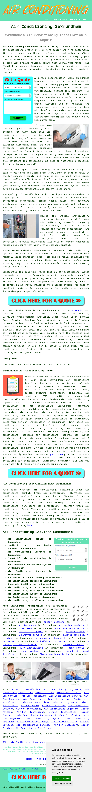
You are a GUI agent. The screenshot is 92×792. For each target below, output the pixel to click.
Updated (35, 769)
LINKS (54, 19)
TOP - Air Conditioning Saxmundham (24, 742)
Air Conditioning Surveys (65, 696)
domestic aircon (71, 403)
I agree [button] (56, 779)
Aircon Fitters (44, 693)
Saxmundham (77, 310)
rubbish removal (73, 645)
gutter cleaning (54, 622)
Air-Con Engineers (65, 702)
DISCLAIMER (83, 19)
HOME (47, 19)
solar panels (75, 648)
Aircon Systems (30, 705)
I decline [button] (66, 779)
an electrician (75, 632)
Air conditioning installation (21, 310)
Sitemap (5, 769)
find (13, 490)
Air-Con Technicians (34, 696)
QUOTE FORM (56, 454)
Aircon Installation (69, 693)
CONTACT (71, 19)
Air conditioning (26, 519)
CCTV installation (31, 648)
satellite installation (69, 628)
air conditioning (61, 339)
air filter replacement (58, 441)
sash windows (29, 651)
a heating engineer (71, 625)
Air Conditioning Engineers (62, 689)
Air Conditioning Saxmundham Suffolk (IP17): (31, 47)
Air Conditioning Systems (44, 718)
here (29, 525)
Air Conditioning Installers (33, 728)
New (11, 769)
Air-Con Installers (54, 705)
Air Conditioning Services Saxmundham (38, 532)
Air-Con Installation (26, 689)
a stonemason (27, 625)
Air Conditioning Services (34, 725)
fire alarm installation (54, 654)
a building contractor (51, 641)
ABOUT (62, 19)
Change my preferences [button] (63, 783)
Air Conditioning (22, 769)
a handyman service (30, 635)
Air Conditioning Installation (43, 699)
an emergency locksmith (50, 638)
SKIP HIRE (25, 628)
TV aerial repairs (31, 632)
